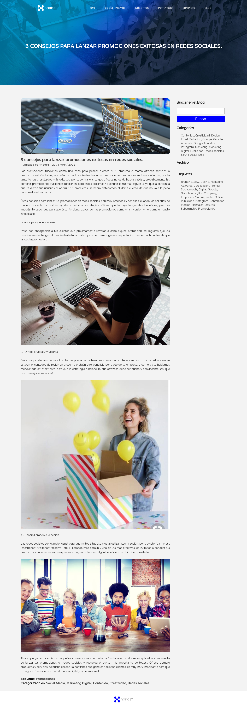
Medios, (186, 205)
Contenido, (101, 683)
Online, (219, 197)
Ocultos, (210, 205)
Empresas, (187, 197)
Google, (207, 139)
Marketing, (201, 147)
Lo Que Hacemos (115, 8)
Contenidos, (217, 201)
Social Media (196, 154)
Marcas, (200, 197)
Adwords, (187, 185)
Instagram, (187, 147)
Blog (208, 8)
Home (92, 8)
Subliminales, (189, 208)
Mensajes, (197, 205)
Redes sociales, (214, 151)
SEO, (184, 154)
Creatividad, (118, 683)
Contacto (189, 8)
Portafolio (165, 8)
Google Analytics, (205, 143)
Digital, (202, 189)
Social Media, (56, 683)
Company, (210, 193)
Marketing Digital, (79, 683)
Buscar (200, 119)
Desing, (205, 181)
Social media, (189, 189)
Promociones (45, 679)
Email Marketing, (191, 139)
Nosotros (142, 8)
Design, (215, 135)
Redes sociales (138, 683)
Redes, (209, 197)
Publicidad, (197, 151)
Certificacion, (202, 185)
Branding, (187, 181)
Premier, (216, 185)
